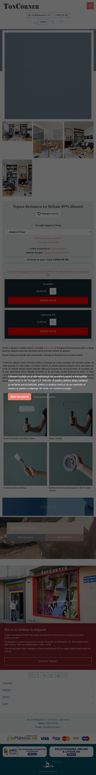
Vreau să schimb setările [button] (44, 397)
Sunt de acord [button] (19, 396)
